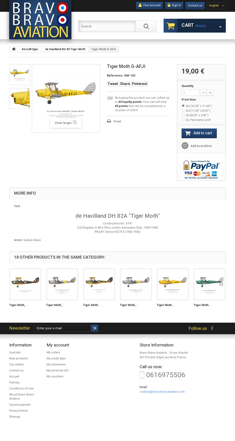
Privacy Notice (18, 410)
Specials (15, 352)
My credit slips (56, 358)
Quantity (188, 86)
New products (18, 358)
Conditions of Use (21, 388)
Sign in (174, 5)
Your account (149, 5)
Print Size (189, 99)
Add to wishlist (201, 146)
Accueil (14, 376)
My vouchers (55, 376)
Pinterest (139, 84)
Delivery (14, 382)
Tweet (113, 84)
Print (117, 121)
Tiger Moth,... (18, 305)
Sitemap (14, 416)
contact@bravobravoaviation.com (162, 391)
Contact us (195, 5)
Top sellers (16, 364)
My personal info (58, 370)
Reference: (115, 75)
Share (125, 84)
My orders (53, 352)
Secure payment (20, 404)
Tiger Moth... (92, 305)
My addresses (56, 364)
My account (58, 345)
